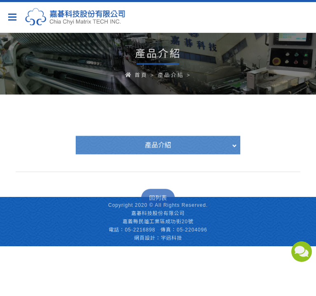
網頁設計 (145, 238)
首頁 (141, 75)
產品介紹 (171, 75)
